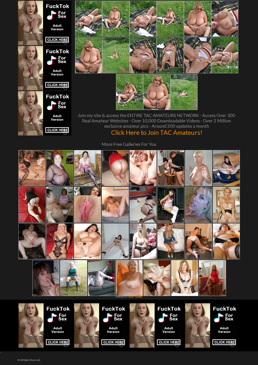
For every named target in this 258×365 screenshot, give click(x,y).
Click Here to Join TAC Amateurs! (156, 132)
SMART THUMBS (135, 297)
